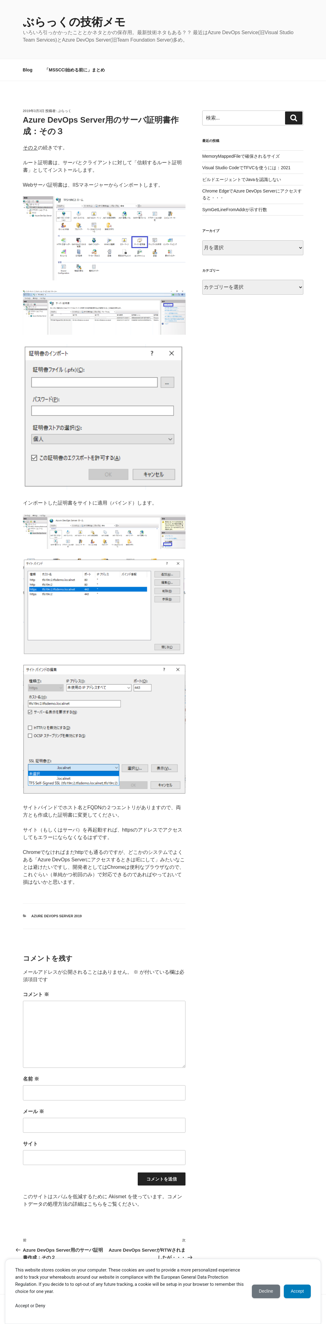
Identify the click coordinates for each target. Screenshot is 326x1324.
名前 (31, 1078)
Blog (27, 69)
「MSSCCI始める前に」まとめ (74, 69)
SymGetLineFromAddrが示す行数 (234, 209)
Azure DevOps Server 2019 (56, 916)
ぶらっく (64, 111)
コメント (36, 994)
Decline (264, 1291)
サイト (30, 1143)
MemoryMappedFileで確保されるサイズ (241, 156)
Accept (296, 1291)
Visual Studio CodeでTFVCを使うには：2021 (246, 167)
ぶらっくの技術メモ (74, 22)
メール (33, 1111)
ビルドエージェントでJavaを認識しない (241, 179)
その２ (30, 147)
